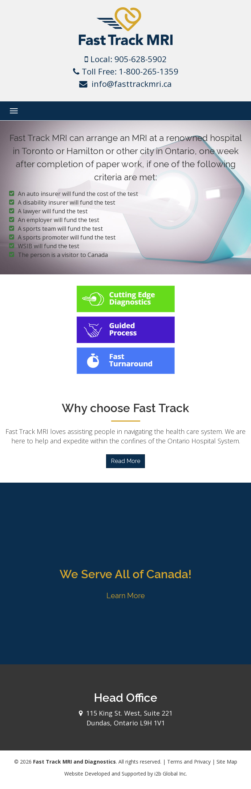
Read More (125, 461)
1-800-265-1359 (148, 71)
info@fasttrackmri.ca (132, 83)
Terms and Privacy (189, 761)
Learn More (125, 595)
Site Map (226, 761)
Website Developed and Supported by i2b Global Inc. (125, 773)
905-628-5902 (140, 59)
